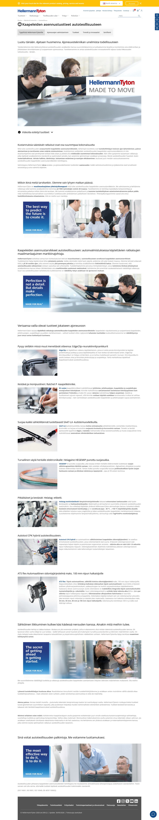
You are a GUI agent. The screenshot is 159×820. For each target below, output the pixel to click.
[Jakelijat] (157, 15)
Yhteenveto (132, 805)
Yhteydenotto (42, 805)
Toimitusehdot (56, 805)
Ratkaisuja (34, 16)
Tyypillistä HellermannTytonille (31, 32)
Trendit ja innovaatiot (91, 32)
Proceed (132, 3)
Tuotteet (21, 16)
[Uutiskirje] (157, 20)
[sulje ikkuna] (140, 3)
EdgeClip (62, 350)
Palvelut (74, 16)
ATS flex (62, 581)
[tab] (79, 131)
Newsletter (121, 805)
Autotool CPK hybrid (67, 539)
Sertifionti (107, 32)
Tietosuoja (111, 805)
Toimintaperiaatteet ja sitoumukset (90, 805)
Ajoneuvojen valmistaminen (57, 32)
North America (111, 3)
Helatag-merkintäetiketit (69, 501)
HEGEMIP (62, 464)
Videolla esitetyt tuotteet (37, 132)
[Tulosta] (157, 24)
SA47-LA (62, 426)
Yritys (64, 16)
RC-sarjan (63, 388)
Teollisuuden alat (50, 16)
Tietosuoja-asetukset (74, 813)
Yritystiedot (69, 805)
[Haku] (129, 15)
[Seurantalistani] (157, 28)
